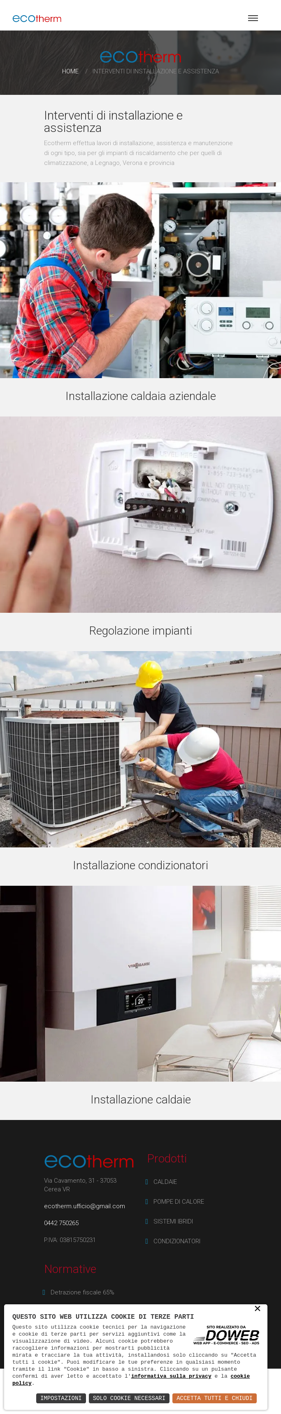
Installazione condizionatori (140, 865)
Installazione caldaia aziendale (140, 396)
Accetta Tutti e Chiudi (214, 1398)
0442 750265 (61, 1223)
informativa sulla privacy (171, 1376)
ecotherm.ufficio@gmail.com (84, 1206)
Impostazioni (61, 1398)
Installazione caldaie (141, 1099)
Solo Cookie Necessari (129, 1398)
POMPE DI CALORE (178, 1201)
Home (70, 71)
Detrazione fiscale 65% (82, 1292)
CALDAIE (165, 1182)
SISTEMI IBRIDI (173, 1221)
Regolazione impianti (140, 631)
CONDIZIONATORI (176, 1241)
